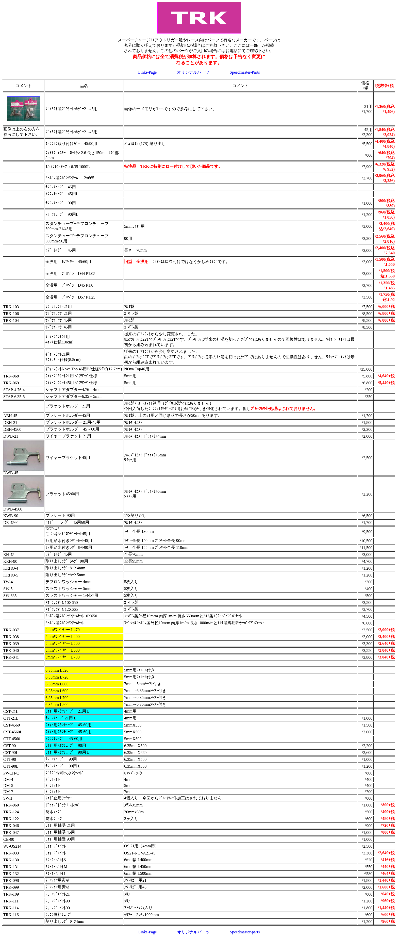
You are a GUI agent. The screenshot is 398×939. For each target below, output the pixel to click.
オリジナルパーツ (193, 72)
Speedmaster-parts (245, 932)
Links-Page (147, 72)
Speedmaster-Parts (245, 72)
